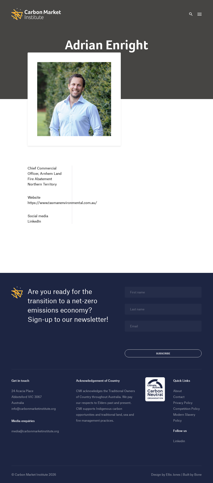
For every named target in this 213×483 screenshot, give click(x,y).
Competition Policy (186, 408)
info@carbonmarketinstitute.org (33, 408)
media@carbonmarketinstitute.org (35, 431)
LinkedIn (34, 221)
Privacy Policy (183, 402)
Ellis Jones (173, 474)
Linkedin (179, 441)
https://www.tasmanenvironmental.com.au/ (62, 202)
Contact (178, 397)
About (177, 391)
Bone (198, 474)
